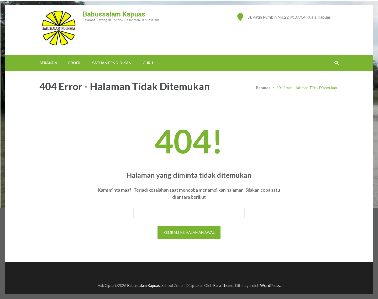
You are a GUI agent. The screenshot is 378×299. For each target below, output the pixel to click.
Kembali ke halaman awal (189, 232)
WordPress (270, 285)
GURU (148, 62)
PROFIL (74, 62)
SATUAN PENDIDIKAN (112, 62)
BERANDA (48, 62)
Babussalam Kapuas (114, 14)
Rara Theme (223, 285)
